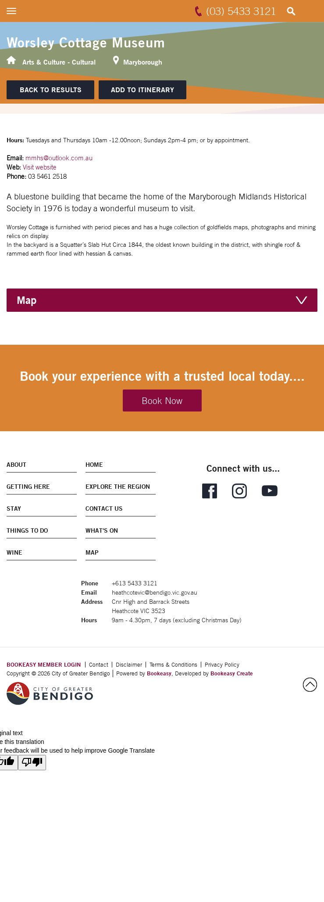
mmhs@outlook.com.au (59, 158)
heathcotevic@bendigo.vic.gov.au (154, 592)
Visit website (40, 167)
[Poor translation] (32, 762)
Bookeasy (159, 673)
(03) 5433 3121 (241, 11)
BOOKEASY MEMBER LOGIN (44, 664)
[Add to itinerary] (142, 89)
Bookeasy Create (231, 673)
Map (26, 300)
